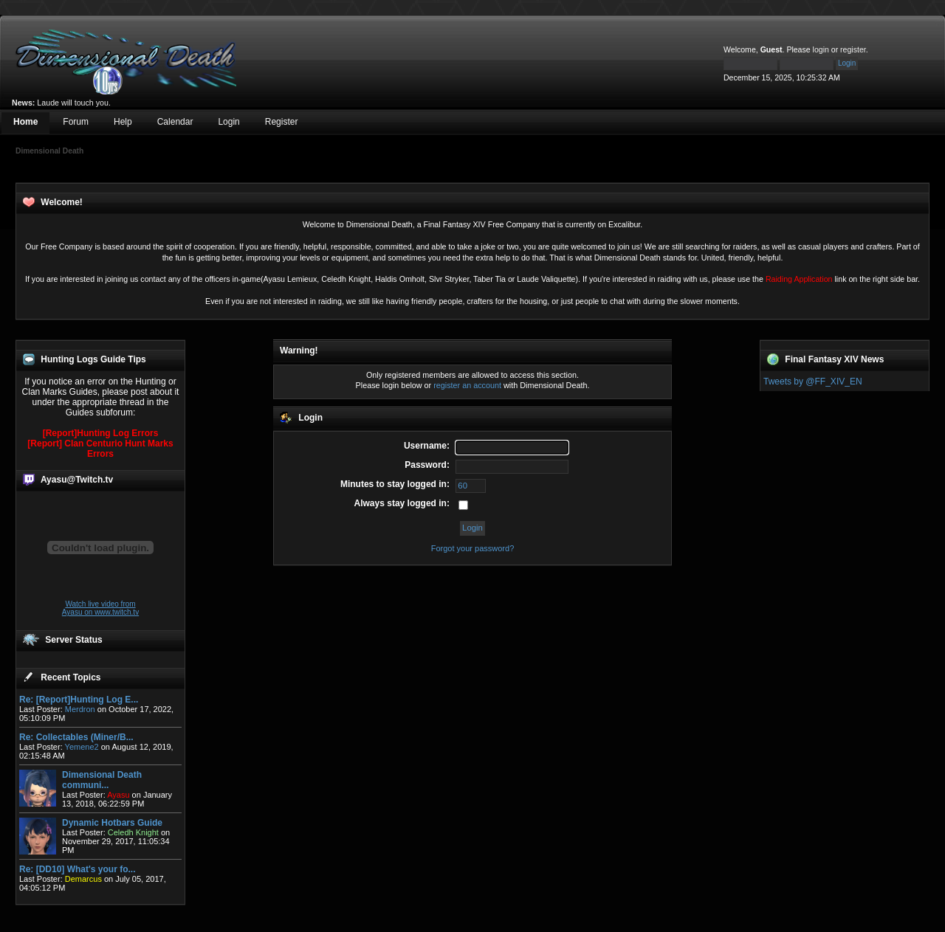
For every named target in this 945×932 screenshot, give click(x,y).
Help (123, 122)
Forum (76, 122)
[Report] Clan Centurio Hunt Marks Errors (100, 448)
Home (25, 122)
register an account (467, 385)
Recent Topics (70, 677)
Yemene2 (82, 746)
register (853, 49)
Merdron (80, 709)
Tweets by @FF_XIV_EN (812, 381)
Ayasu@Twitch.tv (77, 479)
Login (228, 122)
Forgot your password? (473, 548)
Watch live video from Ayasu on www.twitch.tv (100, 608)
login (821, 49)
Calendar (175, 122)
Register (281, 122)
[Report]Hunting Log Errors (101, 433)
